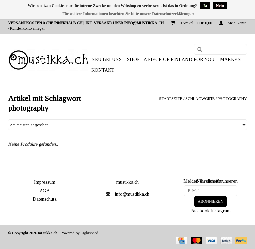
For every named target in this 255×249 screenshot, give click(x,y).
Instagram (221, 210)
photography (232, 98)
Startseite (170, 98)
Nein (220, 5)
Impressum (44, 182)
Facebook (200, 210)
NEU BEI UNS (106, 59)
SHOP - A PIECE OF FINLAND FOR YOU (170, 59)
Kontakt (102, 70)
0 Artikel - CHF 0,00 (192, 23)
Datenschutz (45, 199)
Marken (230, 59)
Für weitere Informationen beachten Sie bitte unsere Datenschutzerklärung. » (128, 13)
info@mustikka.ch (132, 194)
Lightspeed (89, 233)
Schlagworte (200, 98)
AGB (45, 190)
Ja (205, 5)
